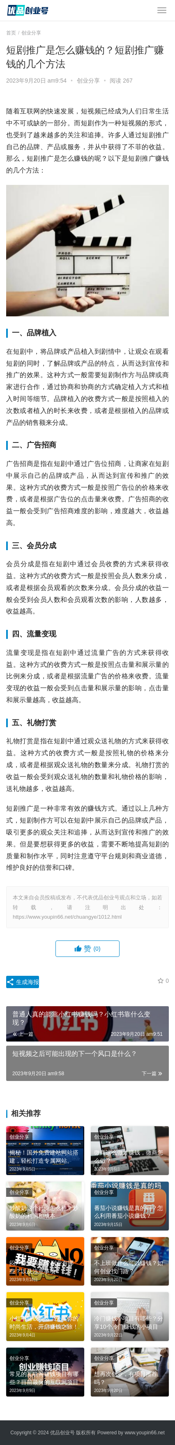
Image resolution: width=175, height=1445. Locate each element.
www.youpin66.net (144, 1433)
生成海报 (22, 982)
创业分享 (88, 80)
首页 (11, 33)
